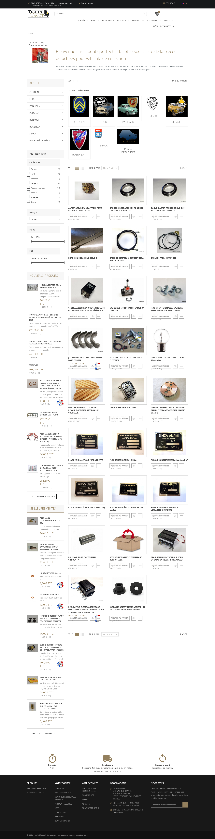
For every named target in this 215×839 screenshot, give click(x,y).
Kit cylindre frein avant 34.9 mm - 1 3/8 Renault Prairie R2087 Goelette (52, 618)
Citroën (81, 20)
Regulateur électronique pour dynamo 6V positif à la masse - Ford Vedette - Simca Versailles (86, 609)
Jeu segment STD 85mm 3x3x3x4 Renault (50, 286)
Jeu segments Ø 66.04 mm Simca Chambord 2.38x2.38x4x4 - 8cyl (51, 468)
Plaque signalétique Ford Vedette (85, 460)
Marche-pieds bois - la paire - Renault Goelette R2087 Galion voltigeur (83, 410)
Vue (70, 167)
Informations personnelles (89, 789)
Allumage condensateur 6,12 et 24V (50, 520)
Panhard (107, 20)
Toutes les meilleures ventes (42, 733)
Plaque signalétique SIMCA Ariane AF (169, 460)
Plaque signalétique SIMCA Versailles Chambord (164, 508)
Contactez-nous (86, 3)
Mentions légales (63, 792)
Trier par (94, 167)
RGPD (56, 808)
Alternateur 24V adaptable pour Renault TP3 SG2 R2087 (85, 209)
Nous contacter (62, 821)
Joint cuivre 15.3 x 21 (50, 594)
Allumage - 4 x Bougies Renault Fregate (51, 678)
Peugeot (122, 20)
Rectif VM (33, 365)
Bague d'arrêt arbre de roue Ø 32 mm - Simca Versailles (126, 209)
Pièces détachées (162, 26)
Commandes (88, 795)
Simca (167, 20)
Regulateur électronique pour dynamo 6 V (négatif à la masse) (167, 558)
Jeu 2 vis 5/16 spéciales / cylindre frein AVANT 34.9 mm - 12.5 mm (167, 309)
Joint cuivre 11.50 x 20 (50, 573)
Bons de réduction (91, 808)
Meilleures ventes (35, 792)
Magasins (59, 816)
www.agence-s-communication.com (73, 834)
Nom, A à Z (110, 168)
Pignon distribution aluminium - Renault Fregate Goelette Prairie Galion (168, 410)
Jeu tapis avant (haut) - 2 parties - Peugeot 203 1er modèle (45, 342)
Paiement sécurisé (63, 803)
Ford (94, 20)
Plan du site (60, 812)
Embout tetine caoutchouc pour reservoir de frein (49, 546)
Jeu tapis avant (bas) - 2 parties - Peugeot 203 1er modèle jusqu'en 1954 (45, 317)
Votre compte (90, 783)
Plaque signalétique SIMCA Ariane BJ (86, 507)
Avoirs (85, 799)
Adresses (86, 803)
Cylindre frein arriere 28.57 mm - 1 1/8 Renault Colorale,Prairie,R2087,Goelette (55, 647)
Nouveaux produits (36, 788)
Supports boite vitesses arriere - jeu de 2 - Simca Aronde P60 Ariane (128, 608)
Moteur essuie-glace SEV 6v (123, 407)
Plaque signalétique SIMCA (123, 460)
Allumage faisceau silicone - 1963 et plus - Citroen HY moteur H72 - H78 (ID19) (51, 437)
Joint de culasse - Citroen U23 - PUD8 (49, 413)
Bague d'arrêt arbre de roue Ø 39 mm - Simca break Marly (167, 209)
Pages (183, 167)
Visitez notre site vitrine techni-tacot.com (46, 6)
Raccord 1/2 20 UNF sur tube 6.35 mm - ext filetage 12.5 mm (51, 706)
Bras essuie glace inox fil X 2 (82, 258)
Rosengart (153, 20)
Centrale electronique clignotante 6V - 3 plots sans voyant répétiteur (86, 309)
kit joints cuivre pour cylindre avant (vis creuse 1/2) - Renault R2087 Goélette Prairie (50, 384)
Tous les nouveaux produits (42, 496)
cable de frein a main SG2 (163, 258)
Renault (136, 20)
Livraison (59, 788)
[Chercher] (100, 14)
